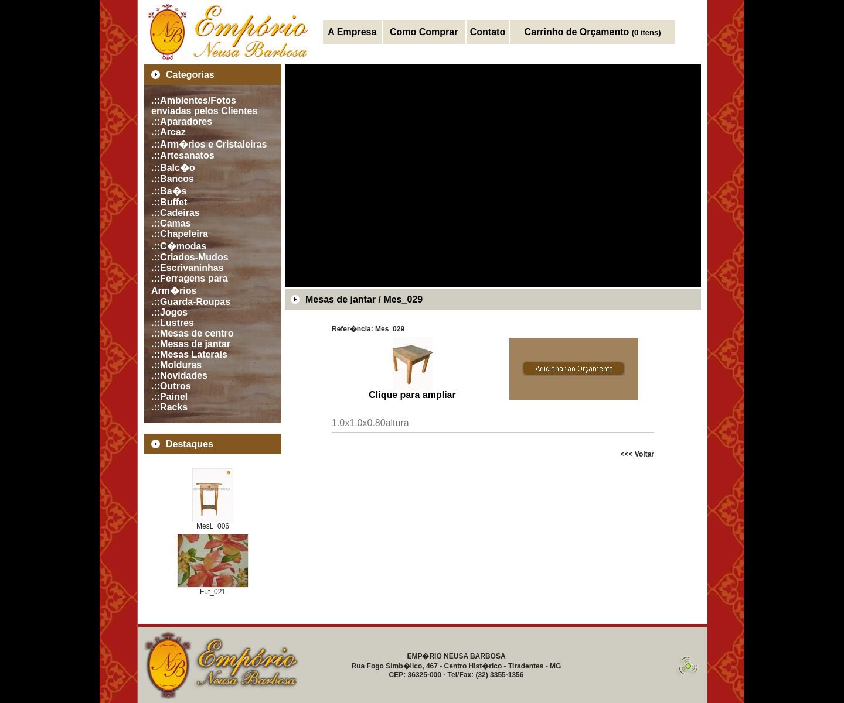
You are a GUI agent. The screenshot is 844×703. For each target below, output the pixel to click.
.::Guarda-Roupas (190, 302)
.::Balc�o (173, 168)
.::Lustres (172, 323)
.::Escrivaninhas (187, 268)
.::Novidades (179, 375)
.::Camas (171, 223)
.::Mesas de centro (192, 333)
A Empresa (352, 32)
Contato (487, 32)
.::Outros (171, 386)
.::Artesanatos (183, 155)
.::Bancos (172, 179)
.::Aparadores (181, 121)
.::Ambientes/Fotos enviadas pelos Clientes (204, 105)
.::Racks (169, 407)
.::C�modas (178, 246)
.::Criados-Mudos (190, 257)
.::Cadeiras (175, 213)
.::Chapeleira (179, 234)
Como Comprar (424, 32)
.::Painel (169, 397)
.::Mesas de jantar (190, 344)
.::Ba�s (168, 191)
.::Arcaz (168, 132)
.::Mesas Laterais (189, 354)
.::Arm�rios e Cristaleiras (209, 144)
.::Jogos (169, 312)
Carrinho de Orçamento (593, 32)
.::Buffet (169, 202)
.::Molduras (176, 365)
